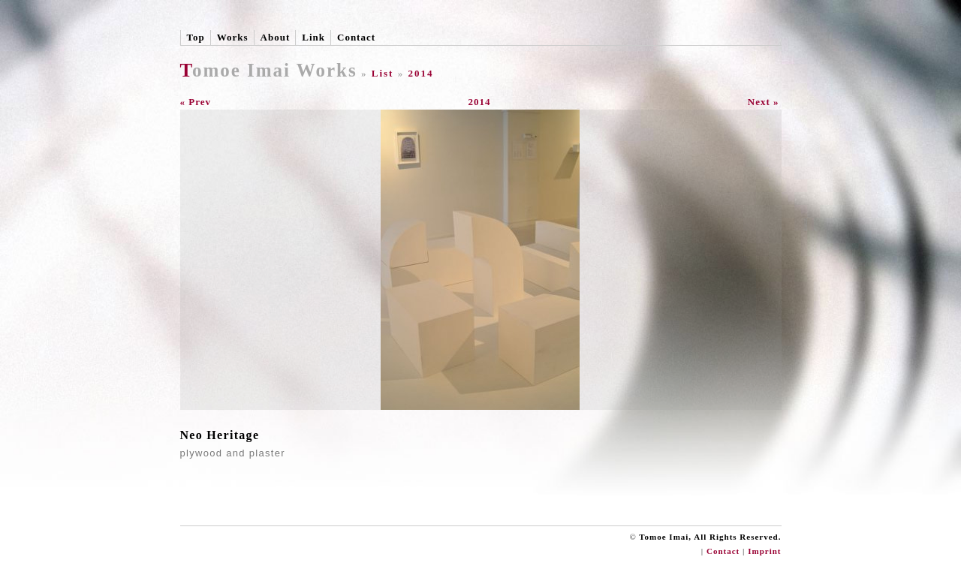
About (276, 37)
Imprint (764, 550)
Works (233, 37)
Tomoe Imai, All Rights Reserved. (710, 536)
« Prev (196, 101)
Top (196, 37)
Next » (763, 101)
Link (313, 37)
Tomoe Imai (235, 70)
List (383, 73)
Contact (356, 37)
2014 (420, 73)
